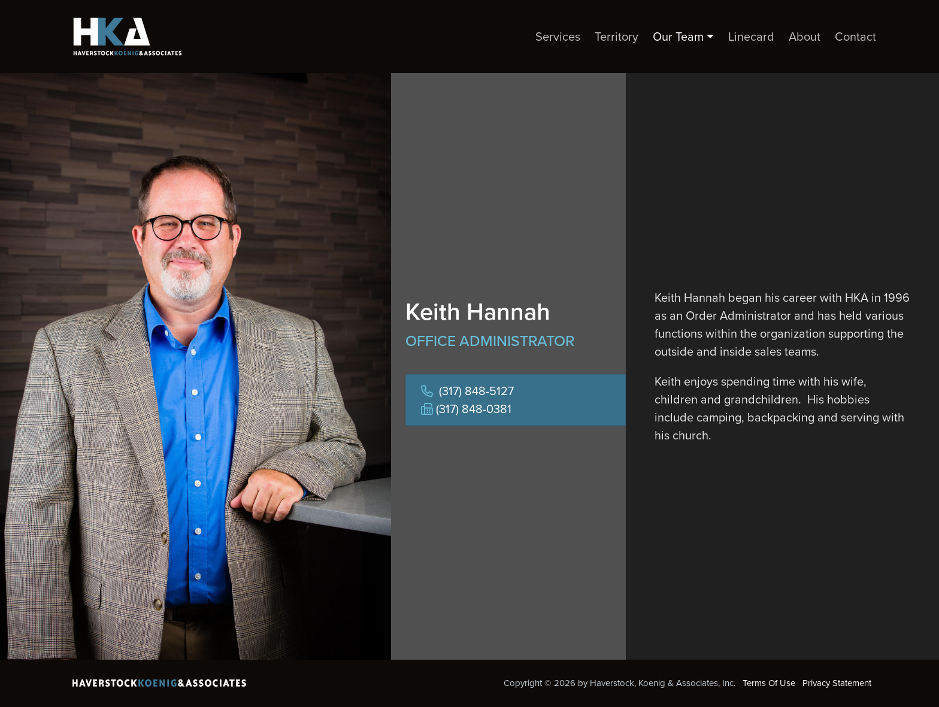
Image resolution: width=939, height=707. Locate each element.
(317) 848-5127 (476, 391)
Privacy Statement (836, 683)
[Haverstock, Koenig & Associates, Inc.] (123, 36)
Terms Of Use (769, 683)
